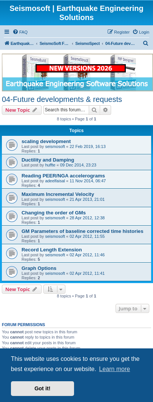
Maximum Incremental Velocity (58, 194)
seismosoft (55, 146)
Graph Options (39, 268)
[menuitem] (20, 32)
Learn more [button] (114, 369)
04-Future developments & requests (62, 99)
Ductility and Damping (48, 160)
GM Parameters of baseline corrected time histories (82, 231)
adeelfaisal (55, 181)
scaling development (46, 141)
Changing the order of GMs (54, 213)
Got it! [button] (42, 388)
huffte (50, 165)
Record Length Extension (52, 250)
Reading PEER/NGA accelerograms (63, 176)
